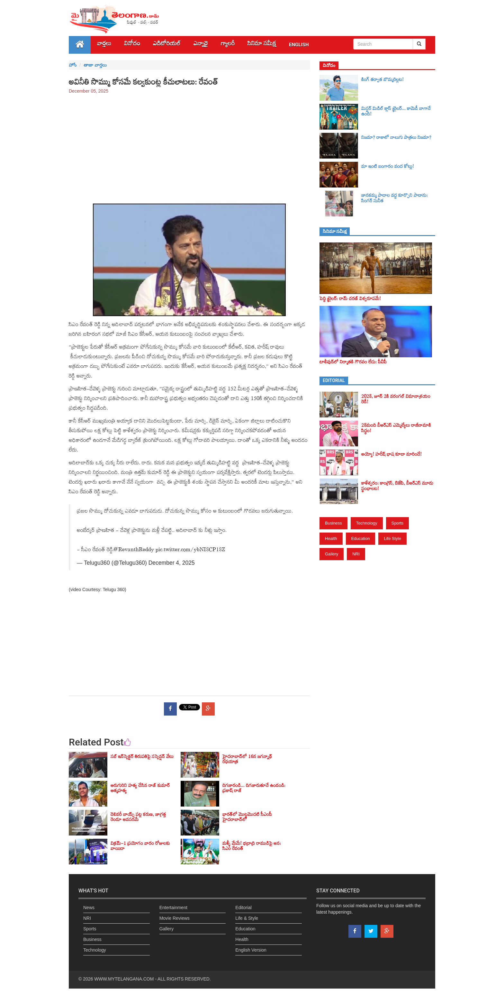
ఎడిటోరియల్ (167, 45)
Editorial (243, 907)
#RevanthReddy (133, 551)
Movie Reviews (174, 918)
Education (360, 538)
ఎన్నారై (201, 45)
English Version (250, 950)
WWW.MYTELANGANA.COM (124, 978)
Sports (398, 523)
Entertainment (173, 907)
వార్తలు (104, 45)
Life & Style (246, 918)
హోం (72, 65)
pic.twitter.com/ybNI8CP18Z (190, 551)
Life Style (392, 538)
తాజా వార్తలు (95, 65)
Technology (366, 523)
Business (333, 523)
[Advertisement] (189, 146)
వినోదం (132, 45)
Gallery (331, 554)
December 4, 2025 (171, 563)
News (88, 907)
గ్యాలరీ (228, 45)
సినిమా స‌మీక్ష (262, 45)
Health (331, 538)
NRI (355, 554)
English (299, 45)
